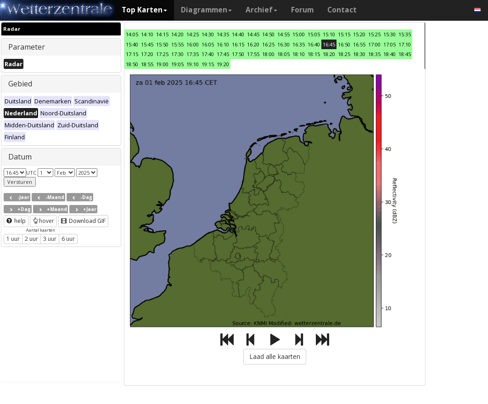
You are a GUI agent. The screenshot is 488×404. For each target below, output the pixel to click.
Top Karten (144, 10)
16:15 (238, 44)
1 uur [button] (13, 239)
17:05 (389, 44)
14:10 (147, 34)
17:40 (208, 54)
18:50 (132, 64)
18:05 (283, 54)
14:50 (268, 34)
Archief (261, 10)
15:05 (314, 34)
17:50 (238, 54)
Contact (342, 10)
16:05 (208, 44)
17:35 (192, 54)
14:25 (192, 34)
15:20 (359, 34)
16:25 (268, 44)
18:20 (329, 54)
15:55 (177, 44)
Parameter (26, 47)
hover (43, 221)
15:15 (344, 34)
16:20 (253, 44)
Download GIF (83, 221)
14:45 (253, 34)
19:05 (177, 64)
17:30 (177, 54)
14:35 (223, 34)
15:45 (147, 44)
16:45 (329, 44)
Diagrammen (206, 10)
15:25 (374, 34)
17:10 (404, 44)
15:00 (298, 34)
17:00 (374, 44)
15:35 (404, 34)
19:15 (208, 64)
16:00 (192, 44)
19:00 (162, 64)
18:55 (147, 64)
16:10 (223, 44)
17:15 (132, 54)
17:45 (223, 54)
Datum (20, 157)
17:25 (162, 54)
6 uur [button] (68, 239)
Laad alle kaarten (274, 356)
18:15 (314, 54)
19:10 (192, 64)
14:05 (132, 34)
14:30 (208, 34)
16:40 (314, 44)
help (16, 221)
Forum (302, 10)
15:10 (329, 34)
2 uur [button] (31, 239)
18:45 (404, 54)
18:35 (374, 54)
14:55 (283, 34)
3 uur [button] (49, 239)
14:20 (177, 34)
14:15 (162, 34)
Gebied (20, 84)
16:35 (298, 44)
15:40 (132, 44)
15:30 (389, 34)
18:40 (389, 54)
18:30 (359, 54)
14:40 (238, 34)
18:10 (298, 54)
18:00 (268, 54)
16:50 (344, 44)
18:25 (344, 54)
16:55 (359, 44)
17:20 (147, 54)
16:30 (283, 44)
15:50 (162, 44)
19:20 (223, 64)
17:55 (253, 54)
